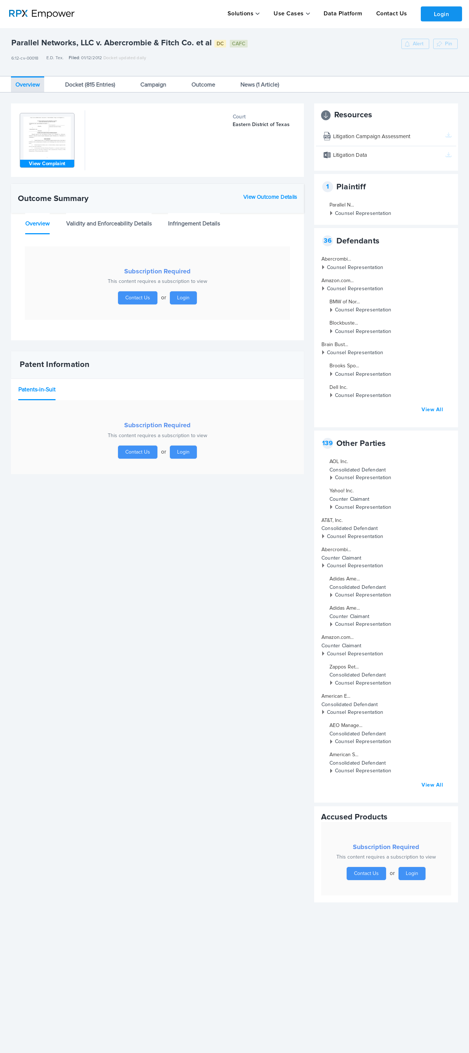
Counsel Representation (363, 209)
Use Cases (287, 13)
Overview (27, 80)
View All (432, 405)
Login (440, 13)
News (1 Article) (259, 80)
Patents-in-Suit (37, 385)
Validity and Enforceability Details (109, 219)
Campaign (153, 80)
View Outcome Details (270, 193)
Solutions (240, 13)
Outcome (203, 80)
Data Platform (341, 13)
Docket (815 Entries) (90, 80)
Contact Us (388, 13)
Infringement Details (194, 219)
